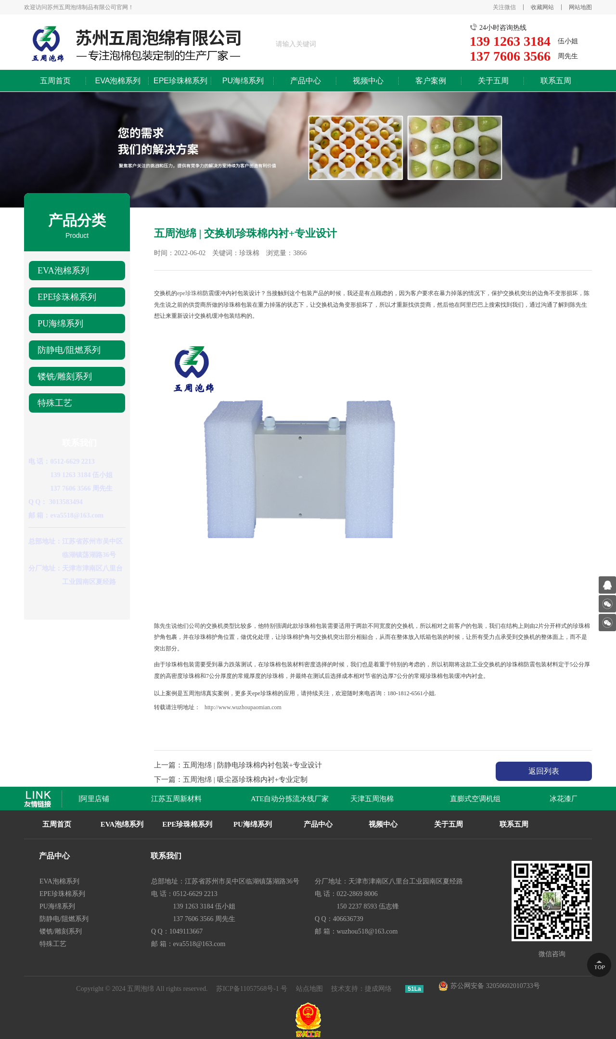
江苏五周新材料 (180, 799)
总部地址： (45, 541)
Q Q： (37, 502)
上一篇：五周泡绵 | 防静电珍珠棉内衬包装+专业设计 (238, 765)
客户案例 (430, 81)
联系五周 (555, 81)
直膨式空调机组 (479, 799)
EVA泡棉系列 (118, 81)
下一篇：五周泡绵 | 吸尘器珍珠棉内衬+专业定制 (231, 779)
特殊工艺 (55, 403)
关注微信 (504, 7)
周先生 (568, 56)
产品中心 (305, 81)
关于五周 (493, 81)
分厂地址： (45, 568)
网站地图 (580, 7)
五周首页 (55, 81)
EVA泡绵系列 (122, 824)
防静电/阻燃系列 (69, 350)
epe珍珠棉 (190, 293)
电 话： (39, 461)
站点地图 (309, 988)
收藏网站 (542, 7)
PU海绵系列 (243, 81)
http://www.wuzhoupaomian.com (243, 707)
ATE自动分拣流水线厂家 (294, 799)
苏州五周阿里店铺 (85, 799)
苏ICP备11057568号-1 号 (251, 988)
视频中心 (368, 81)
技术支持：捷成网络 (361, 988)
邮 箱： (39, 515)
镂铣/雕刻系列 (65, 376)
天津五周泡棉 (376, 799)
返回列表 (543, 771)
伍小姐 (568, 41)
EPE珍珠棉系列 (180, 81)
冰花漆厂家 (572, 799)
